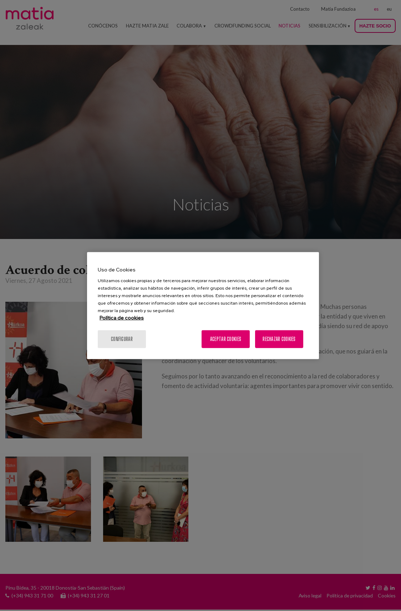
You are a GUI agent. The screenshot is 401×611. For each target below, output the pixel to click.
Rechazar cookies (279, 339)
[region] (203, 305)
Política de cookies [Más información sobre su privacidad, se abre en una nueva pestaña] (122, 318)
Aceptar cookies (225, 339)
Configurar (122, 339)
